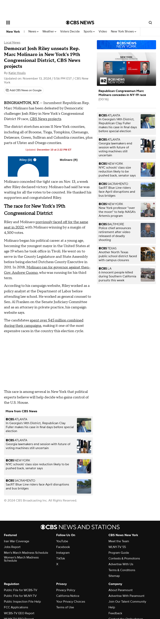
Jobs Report (12, 547)
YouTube (62, 541)
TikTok (60, 558)
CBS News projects (45, 119)
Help (112, 607)
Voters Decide (70, 31)
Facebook (63, 547)
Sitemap (114, 575)
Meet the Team (119, 541)
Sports (89, 31)
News (33, 31)
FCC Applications (16, 607)
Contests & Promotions (124, 558)
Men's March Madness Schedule (26, 552)
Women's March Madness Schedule (21, 559)
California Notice (67, 595)
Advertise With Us (121, 564)
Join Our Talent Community (127, 601)
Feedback (115, 613)
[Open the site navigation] (30, 22)
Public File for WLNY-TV (20, 595)
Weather (49, 31)
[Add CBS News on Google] (23, 90)
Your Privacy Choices (70, 601)
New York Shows (123, 31)
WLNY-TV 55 (117, 547)
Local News (12, 42)
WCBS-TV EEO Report (19, 613)
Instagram (63, 552)
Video (103, 31)
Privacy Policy (65, 590)
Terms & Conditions (122, 570)
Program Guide (119, 552)
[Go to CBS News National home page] (80, 23)
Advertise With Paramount (126, 595)
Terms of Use (65, 607)
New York (13, 32)
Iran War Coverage (16, 541)
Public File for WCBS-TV (20, 590)
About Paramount (121, 590)
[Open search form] (150, 22)
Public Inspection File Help (22, 601)
